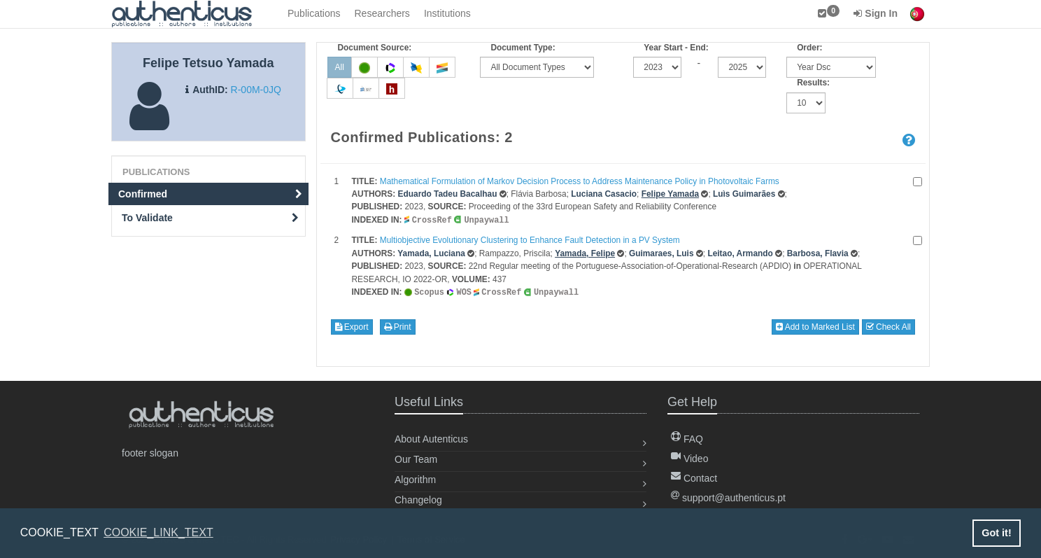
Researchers (382, 13)
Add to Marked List (815, 325)
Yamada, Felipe (585, 253)
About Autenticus (431, 437)
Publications (314, 13)
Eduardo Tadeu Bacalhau (447, 194)
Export (352, 325)
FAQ (687, 437)
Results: (813, 83)
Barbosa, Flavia (818, 253)
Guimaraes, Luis (661, 253)
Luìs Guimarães (744, 194)
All (339, 67)
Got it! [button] (996, 532)
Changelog (418, 498)
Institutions (447, 13)
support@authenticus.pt (728, 496)
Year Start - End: (676, 48)
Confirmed (210, 194)
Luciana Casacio (604, 194)
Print (397, 325)
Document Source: (375, 48)
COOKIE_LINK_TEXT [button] (158, 532)
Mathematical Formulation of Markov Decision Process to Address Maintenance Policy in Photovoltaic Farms (579, 181)
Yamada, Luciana (431, 253)
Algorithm (415, 478)
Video (689, 457)
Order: (809, 48)
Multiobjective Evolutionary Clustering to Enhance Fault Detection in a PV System (530, 239)
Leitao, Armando (739, 253)
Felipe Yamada (670, 194)
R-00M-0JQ (256, 89)
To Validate (210, 217)
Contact (694, 476)
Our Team (416, 457)
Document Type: (522, 48)
